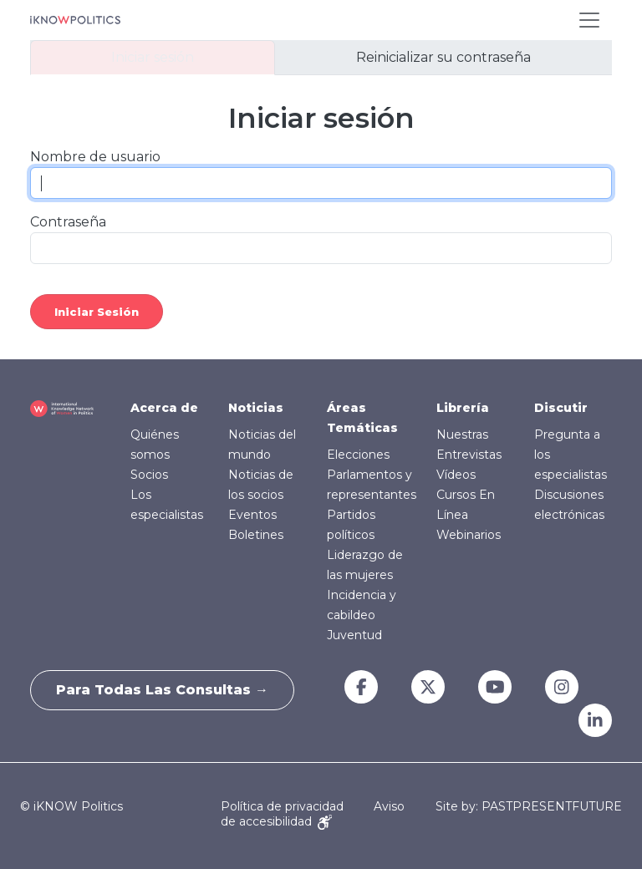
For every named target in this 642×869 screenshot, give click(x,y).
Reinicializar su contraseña (443, 57)
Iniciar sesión (152, 57)
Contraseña (68, 222)
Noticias (255, 407)
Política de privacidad (282, 806)
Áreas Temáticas (362, 417)
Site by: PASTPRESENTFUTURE (529, 807)
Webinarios (468, 534)
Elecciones (358, 454)
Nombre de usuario (95, 157)
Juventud (354, 635)
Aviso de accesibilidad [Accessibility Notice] (313, 813)
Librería (462, 407)
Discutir (561, 407)
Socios (149, 474)
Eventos (252, 514)
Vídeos (456, 474)
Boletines (255, 534)
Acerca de (164, 407)
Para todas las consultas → (162, 690)
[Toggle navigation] (589, 20)
